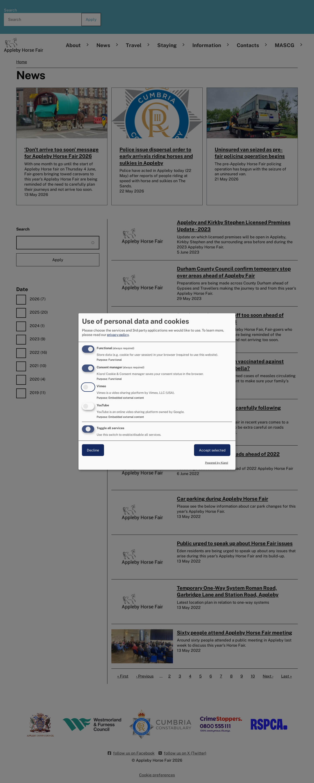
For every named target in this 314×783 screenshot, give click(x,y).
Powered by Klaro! (216, 462)
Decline (93, 450)
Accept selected (212, 450)
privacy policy (118, 334)
